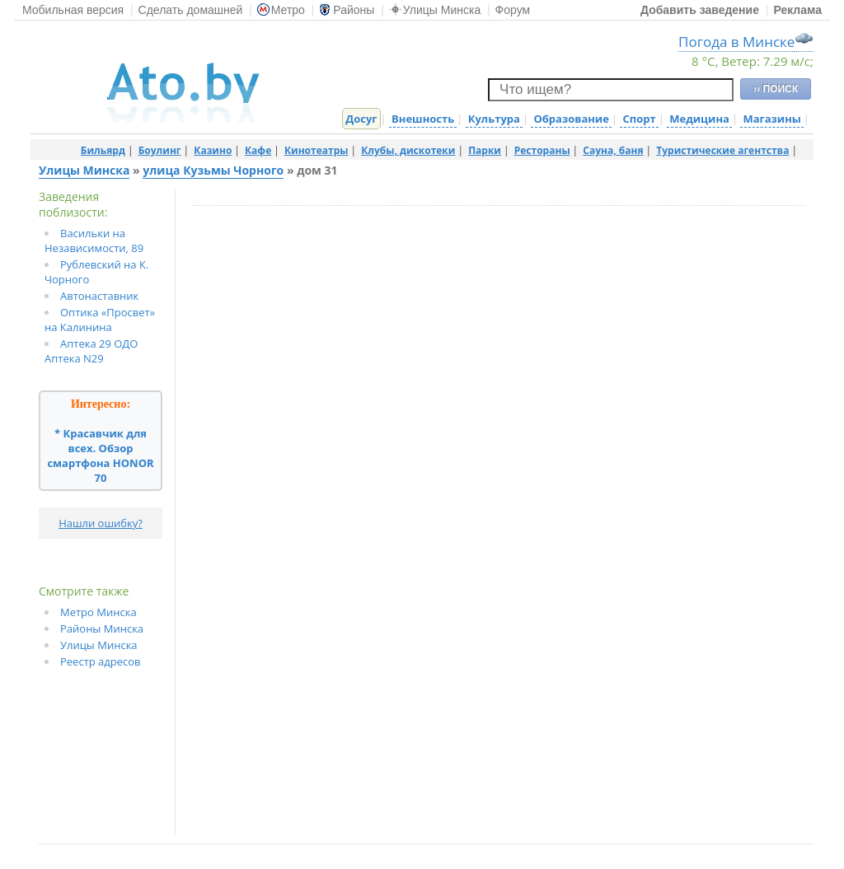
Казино (213, 150)
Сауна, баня (613, 150)
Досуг (361, 118)
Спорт (638, 118)
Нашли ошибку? (101, 523)
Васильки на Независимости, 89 (94, 240)
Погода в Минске (736, 41)
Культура (494, 118)
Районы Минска (101, 628)
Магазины (771, 118)
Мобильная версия (73, 9)
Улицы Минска (435, 9)
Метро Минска (98, 612)
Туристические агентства (722, 150)
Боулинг (159, 150)
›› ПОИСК (775, 89)
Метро (281, 9)
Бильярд (103, 150)
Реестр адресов (100, 661)
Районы (346, 9)
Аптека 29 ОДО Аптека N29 (91, 351)
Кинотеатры (316, 150)
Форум (513, 9)
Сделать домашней (190, 9)
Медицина (699, 118)
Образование (570, 118)
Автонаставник (99, 295)
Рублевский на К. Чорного (96, 272)
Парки (484, 150)
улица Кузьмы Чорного (213, 170)
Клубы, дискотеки (408, 150)
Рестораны (542, 150)
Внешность (423, 118)
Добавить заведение (699, 9)
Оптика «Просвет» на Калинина (100, 319)
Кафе (258, 150)
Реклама (797, 9)
